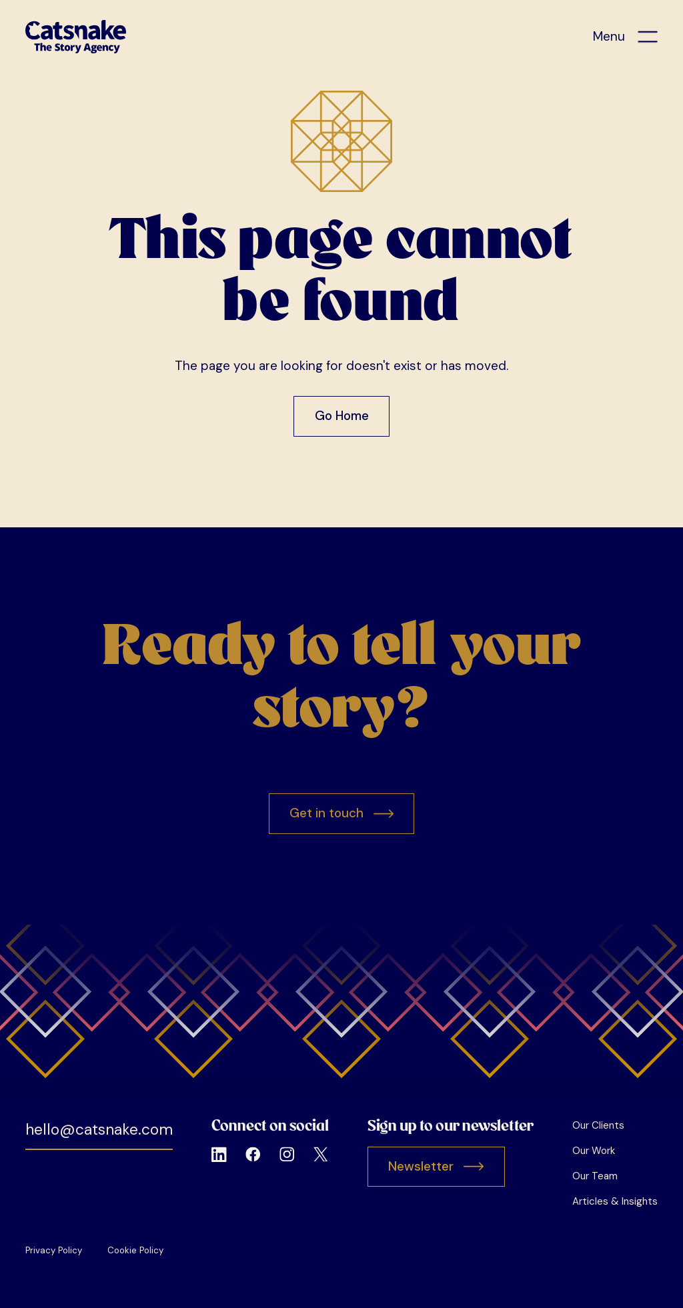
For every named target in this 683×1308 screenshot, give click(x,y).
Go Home (342, 415)
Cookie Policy (135, 1250)
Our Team (595, 1176)
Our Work (593, 1150)
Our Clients (598, 1125)
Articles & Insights (615, 1201)
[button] (625, 37)
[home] (75, 36)
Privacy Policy (53, 1250)
